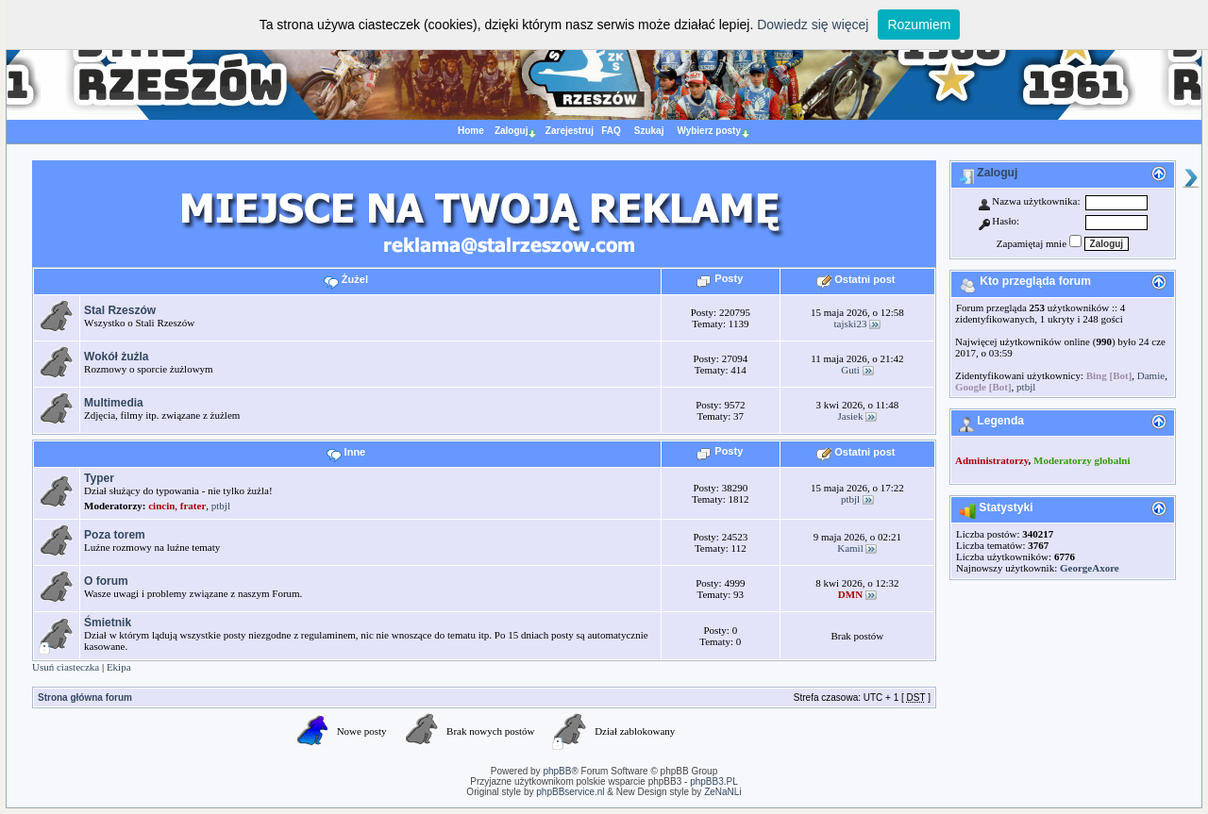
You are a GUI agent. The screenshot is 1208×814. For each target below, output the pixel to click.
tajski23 (850, 323)
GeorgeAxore (1089, 567)
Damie (1151, 375)
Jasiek (851, 416)
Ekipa (119, 667)
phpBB (557, 771)
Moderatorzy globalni (1081, 460)
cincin (161, 505)
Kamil (850, 548)
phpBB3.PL (714, 781)
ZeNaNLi (721, 792)
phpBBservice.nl (570, 792)
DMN (850, 594)
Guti (850, 369)
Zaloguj (988, 172)
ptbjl (220, 505)
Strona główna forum (85, 697)
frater (193, 505)
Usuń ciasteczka (65, 667)
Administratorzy (992, 460)
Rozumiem (918, 24)
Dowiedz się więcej (812, 24)
